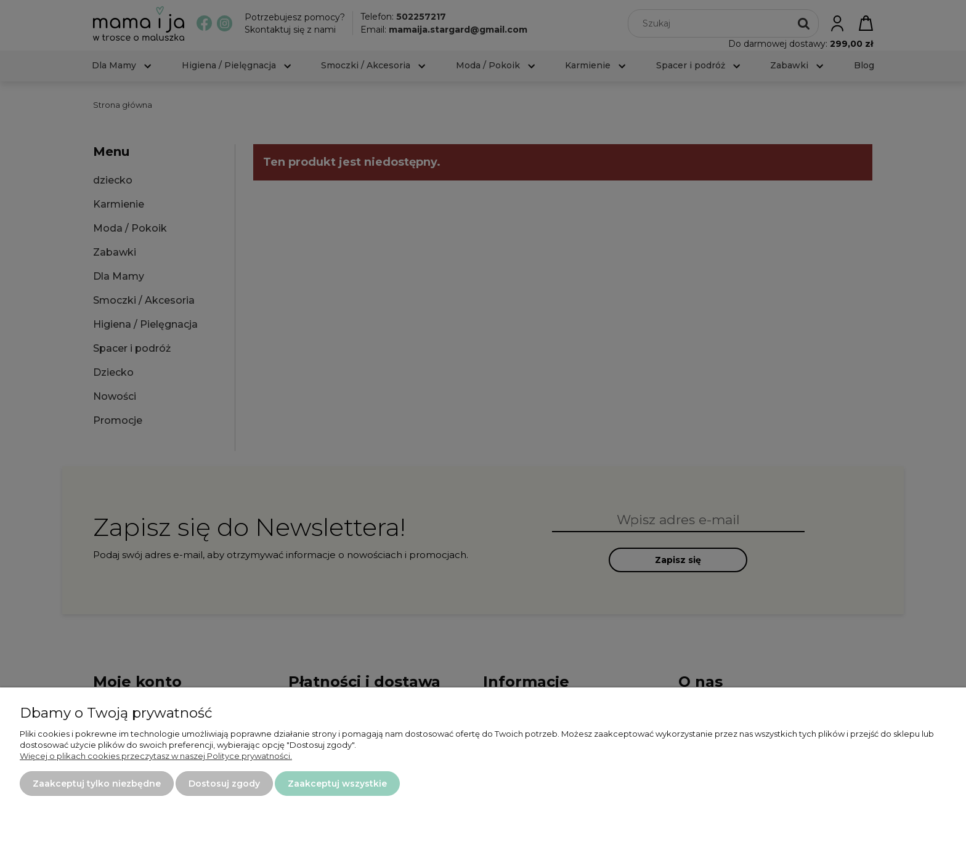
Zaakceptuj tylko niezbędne (97, 783)
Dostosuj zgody (224, 783)
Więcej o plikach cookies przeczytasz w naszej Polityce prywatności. (156, 756)
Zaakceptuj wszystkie (337, 783)
